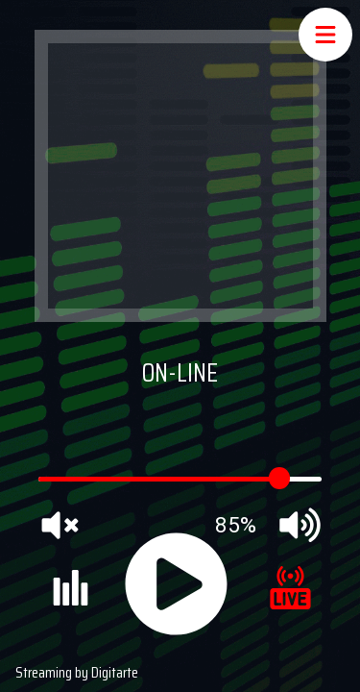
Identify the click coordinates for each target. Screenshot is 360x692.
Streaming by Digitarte (76, 672)
